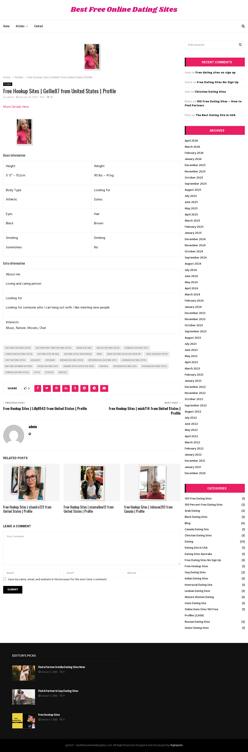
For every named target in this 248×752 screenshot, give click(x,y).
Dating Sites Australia (198, 554)
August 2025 (193, 190)
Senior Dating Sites (197, 628)
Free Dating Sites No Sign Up (218, 82)
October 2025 (194, 177)
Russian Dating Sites (197, 621)
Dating (189, 541)
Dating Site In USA (196, 547)
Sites (37, 372)
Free (99, 354)
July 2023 (191, 344)
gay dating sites (15, 360)
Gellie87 (35, 360)
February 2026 (194, 153)
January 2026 (193, 159)
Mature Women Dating (199, 597)
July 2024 (191, 270)
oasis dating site (47, 366)
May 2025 (191, 208)
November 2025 (195, 171)
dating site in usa (48, 354)
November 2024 (195, 245)
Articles (20, 26)
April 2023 (191, 362)
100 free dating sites (17, 348)
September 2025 (196, 183)
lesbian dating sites (134, 360)
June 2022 (191, 424)
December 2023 (195, 313)
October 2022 (194, 399)
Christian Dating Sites (210, 91)
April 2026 (191, 140)
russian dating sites (154, 366)
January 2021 (193, 467)
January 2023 (193, 381)
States (49, 372)
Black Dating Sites (196, 517)
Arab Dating (192, 511)
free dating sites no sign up (124, 354)
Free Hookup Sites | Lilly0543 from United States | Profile (45, 408)
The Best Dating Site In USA (216, 115)
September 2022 (196, 405)
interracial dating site (102, 360)
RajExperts (177, 745)
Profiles (7, 84)
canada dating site (136, 348)
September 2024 (196, 257)
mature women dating (18, 366)
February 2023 (194, 374)
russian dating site (125, 366)
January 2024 (193, 307)
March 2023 (192, 368)
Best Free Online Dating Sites (124, 9)
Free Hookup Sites (196, 566)
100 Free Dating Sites (198, 498)
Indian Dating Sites (196, 578)
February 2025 (194, 227)
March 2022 (192, 442)
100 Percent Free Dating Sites (204, 504)
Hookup (50, 360)
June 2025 (191, 202)
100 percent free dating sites (53, 348)
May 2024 (191, 282)
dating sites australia (78, 354)
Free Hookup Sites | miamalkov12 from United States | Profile (89, 509)
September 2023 (195, 331)
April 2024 (191, 288)
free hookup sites (157, 354)
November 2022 (195, 393)
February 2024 (194, 300)
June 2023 (191, 350)
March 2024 (192, 294)
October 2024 (194, 251)
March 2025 (192, 220)
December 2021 (195, 461)
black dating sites (108, 348)
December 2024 (195, 239)
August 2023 (193, 337)
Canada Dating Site (197, 529)
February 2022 (194, 448)
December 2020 (195, 473)
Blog (187, 523)
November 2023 (195, 319)
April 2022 (191, 436)
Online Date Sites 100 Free (201, 609)
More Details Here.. (16, 107)
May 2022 (191, 430)
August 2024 (193, 263)
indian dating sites (71, 360)
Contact (38, 26)
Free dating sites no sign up (215, 72)
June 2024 (191, 276)
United (63, 372)
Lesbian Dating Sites (197, 591)
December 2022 (195, 387)
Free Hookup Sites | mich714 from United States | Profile (145, 410)
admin (10, 97)
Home (6, 26)
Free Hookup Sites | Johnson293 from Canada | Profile (148, 509)
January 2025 (193, 233)
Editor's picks (24, 656)
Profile (103, 366)
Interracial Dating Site (198, 585)
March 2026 (192, 147)
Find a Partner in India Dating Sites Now (61, 667)
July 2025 (191, 196)
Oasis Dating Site (195, 603)
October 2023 (194, 325)
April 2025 (191, 214)
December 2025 (195, 165)
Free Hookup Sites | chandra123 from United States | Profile (27, 509)
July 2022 (191, 417)
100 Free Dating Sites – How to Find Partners (213, 103)
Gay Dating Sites (195, 572)
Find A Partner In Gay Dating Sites (58, 690)
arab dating (84, 348)
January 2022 (193, 454)
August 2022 (193, 411)
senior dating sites (17, 372)
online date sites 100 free (78, 366)
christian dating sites (18, 354)
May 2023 (191, 356)
